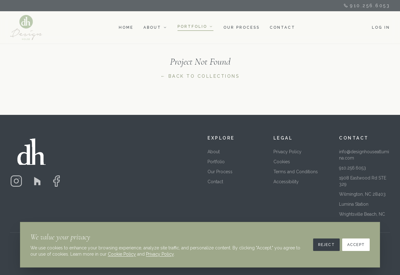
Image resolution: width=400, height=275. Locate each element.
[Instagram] (16, 181)
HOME (126, 27)
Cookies (281, 161)
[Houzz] (36, 181)
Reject (326, 245)
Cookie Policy (122, 254)
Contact (215, 181)
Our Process (220, 171)
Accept (356, 245)
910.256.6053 (367, 5)
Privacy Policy (287, 151)
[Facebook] (56, 181)
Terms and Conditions (295, 171)
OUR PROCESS (241, 27)
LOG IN (381, 27)
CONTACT (282, 27)
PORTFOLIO (192, 26)
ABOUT (152, 27)
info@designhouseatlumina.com (364, 154)
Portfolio (216, 161)
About (214, 151)
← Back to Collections (200, 76)
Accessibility (286, 181)
